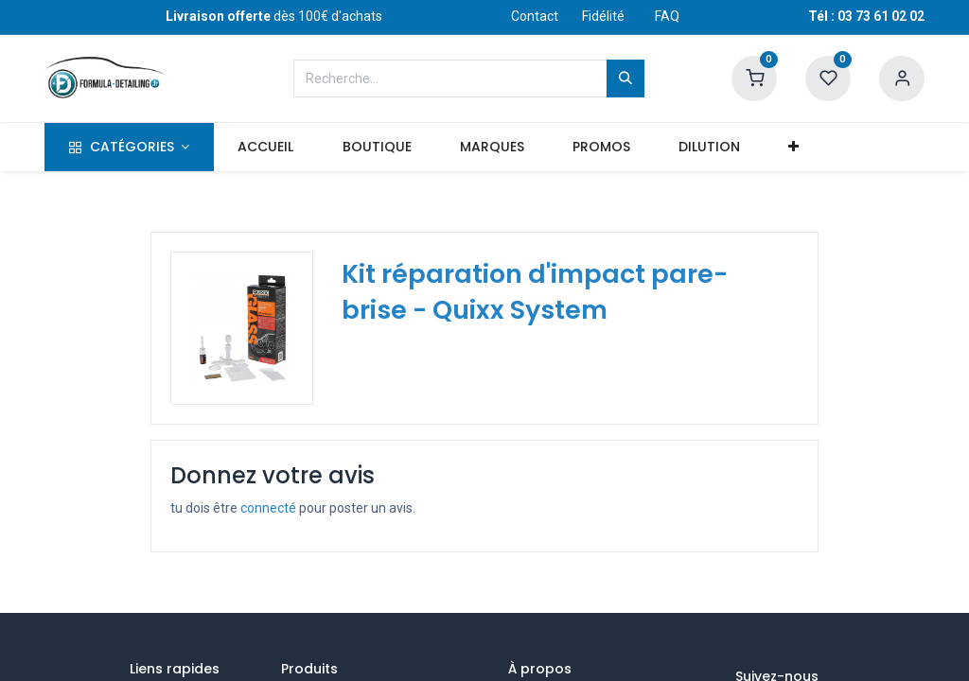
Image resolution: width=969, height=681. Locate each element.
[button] (794, 147)
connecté (268, 507)
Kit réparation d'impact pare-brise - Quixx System (535, 291)
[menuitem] (266, 147)
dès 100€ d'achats (274, 16)
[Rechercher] (625, 78)
